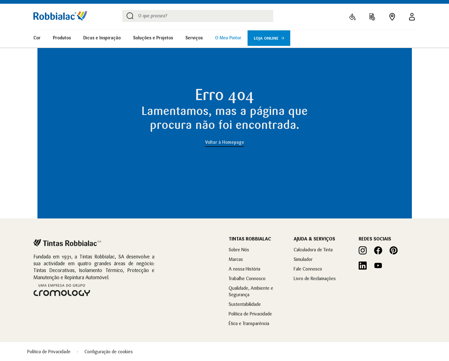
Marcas (236, 259)
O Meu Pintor (228, 38)
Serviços (194, 38)
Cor (37, 38)
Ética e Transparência (249, 323)
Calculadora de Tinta (313, 250)
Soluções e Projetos (153, 38)
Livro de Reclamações (315, 278)
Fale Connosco (308, 269)
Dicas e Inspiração (102, 38)
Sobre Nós (239, 250)
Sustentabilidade (245, 304)
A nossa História (244, 269)
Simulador (303, 259)
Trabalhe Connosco (247, 278)
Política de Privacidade (250, 314)
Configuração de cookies (108, 351)
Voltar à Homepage (224, 142)
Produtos (62, 38)
